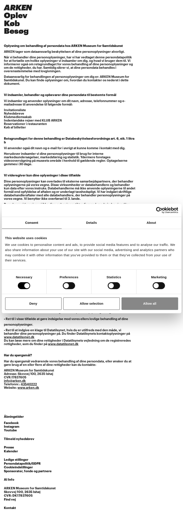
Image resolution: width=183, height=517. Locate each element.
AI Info (9, 479)
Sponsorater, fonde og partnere (28, 471)
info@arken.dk (15, 381)
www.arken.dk (28, 387)
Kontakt (10, 508)
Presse (9, 447)
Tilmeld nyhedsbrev (19, 439)
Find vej (10, 499)
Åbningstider (14, 416)
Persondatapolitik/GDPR (22, 463)
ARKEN (18, 8)
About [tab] (151, 222)
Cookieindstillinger (18, 467)
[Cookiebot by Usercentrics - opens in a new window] (159, 210)
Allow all (149, 303)
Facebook (11, 423)
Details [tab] (91, 222)
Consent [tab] (31, 222)
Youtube (10, 430)
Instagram (11, 426)
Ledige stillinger (16, 459)
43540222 (29, 384)
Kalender (11, 451)
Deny (33, 303)
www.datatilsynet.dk (19, 337)
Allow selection (91, 303)
